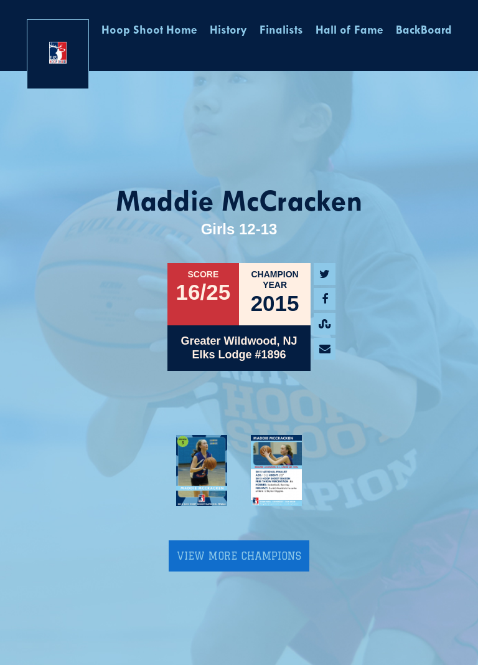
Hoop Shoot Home (149, 31)
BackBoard (424, 31)
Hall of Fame (349, 31)
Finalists (281, 31)
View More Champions (239, 556)
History (228, 31)
